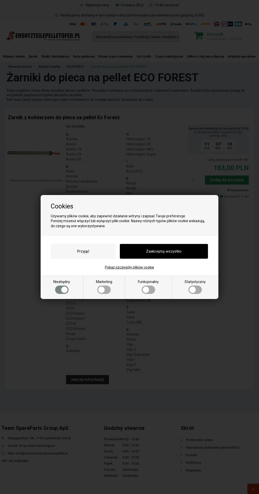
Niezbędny (61, 287)
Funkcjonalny (148, 287)
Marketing (104, 287)
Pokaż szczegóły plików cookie (129, 267)
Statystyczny (195, 287)
